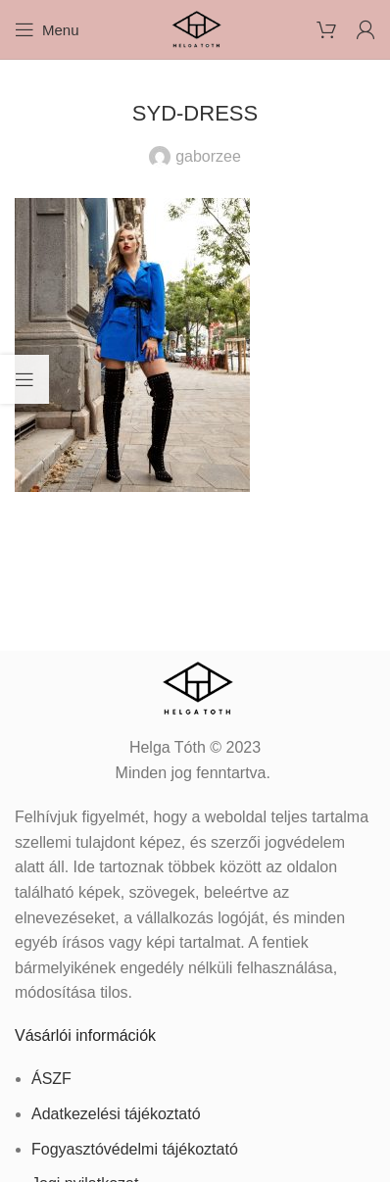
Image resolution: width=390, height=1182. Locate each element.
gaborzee (208, 156)
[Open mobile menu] (47, 29)
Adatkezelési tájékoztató (116, 1114)
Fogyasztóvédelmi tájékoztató (134, 1149)
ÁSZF (51, 1078)
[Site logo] (195, 28)
